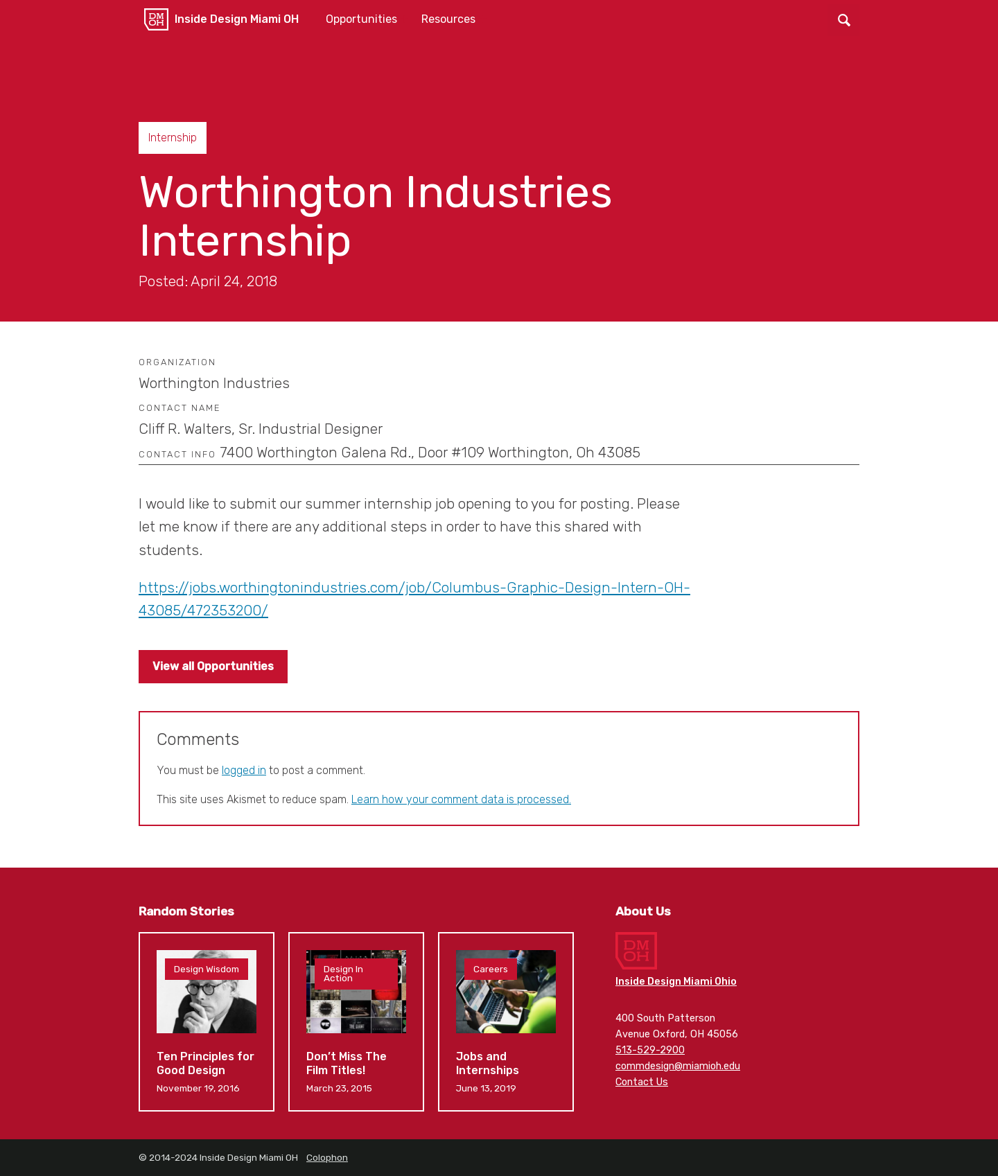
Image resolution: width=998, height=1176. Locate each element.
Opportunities (361, 19)
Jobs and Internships (505, 1021)
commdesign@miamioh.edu (677, 1066)
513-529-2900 (650, 1050)
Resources (448, 19)
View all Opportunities (213, 666)
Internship (172, 137)
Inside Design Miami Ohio (676, 982)
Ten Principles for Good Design (206, 1021)
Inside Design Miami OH (237, 19)
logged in (244, 770)
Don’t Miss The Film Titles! (356, 1021)
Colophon (327, 1157)
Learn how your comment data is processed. (461, 799)
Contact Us (641, 1082)
